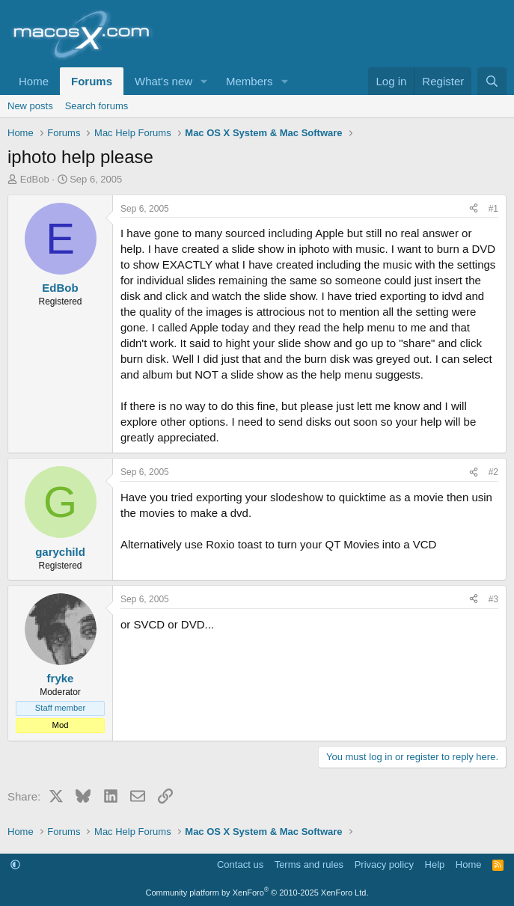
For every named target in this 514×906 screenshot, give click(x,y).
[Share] (473, 209)
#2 (493, 472)
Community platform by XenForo (257, 892)
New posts (30, 105)
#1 (493, 208)
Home (34, 81)
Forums (91, 81)
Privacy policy (384, 864)
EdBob (34, 179)
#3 (493, 599)
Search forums (97, 105)
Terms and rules (309, 864)
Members (249, 81)
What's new (163, 81)
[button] (204, 81)
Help (435, 864)
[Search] (492, 81)
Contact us (240, 864)
